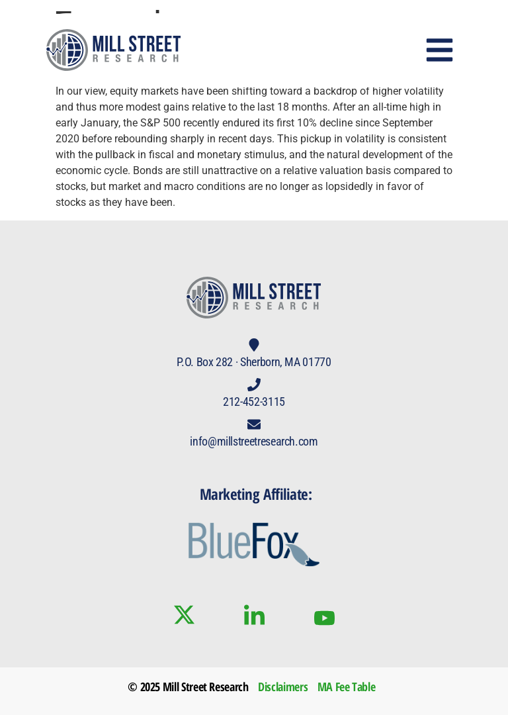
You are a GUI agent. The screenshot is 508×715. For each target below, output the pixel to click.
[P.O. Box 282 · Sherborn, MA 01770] (254, 345)
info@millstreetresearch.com (254, 441)
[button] (439, 50)
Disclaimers (283, 686)
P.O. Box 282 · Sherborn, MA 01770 (254, 362)
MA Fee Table (347, 686)
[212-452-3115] (254, 384)
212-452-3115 (254, 401)
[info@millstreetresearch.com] (254, 424)
